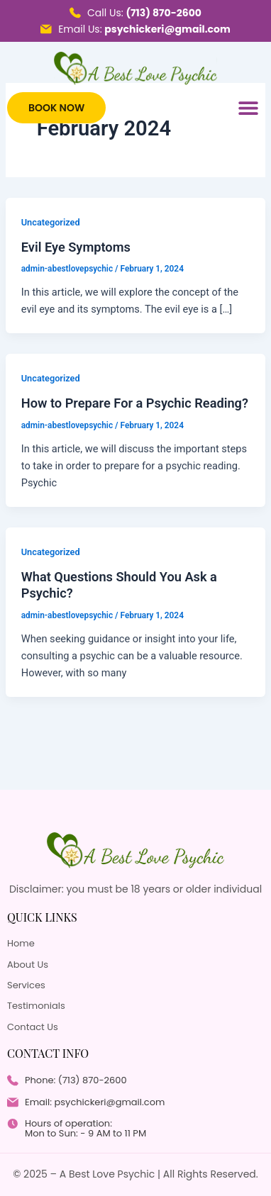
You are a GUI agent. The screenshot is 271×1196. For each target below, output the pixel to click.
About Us (27, 965)
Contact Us (32, 1027)
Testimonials (36, 1006)
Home (21, 944)
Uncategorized (50, 222)
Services (26, 985)
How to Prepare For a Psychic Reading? (134, 403)
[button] (248, 108)
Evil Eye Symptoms (76, 247)
